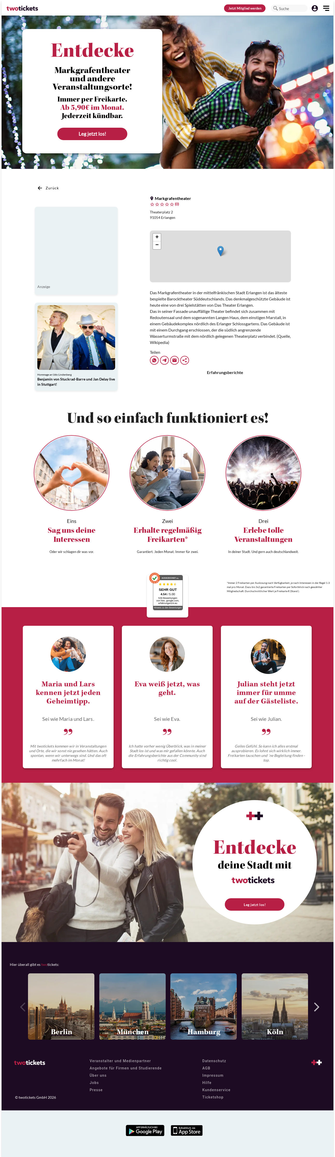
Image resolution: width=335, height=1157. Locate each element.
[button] (275, 8)
